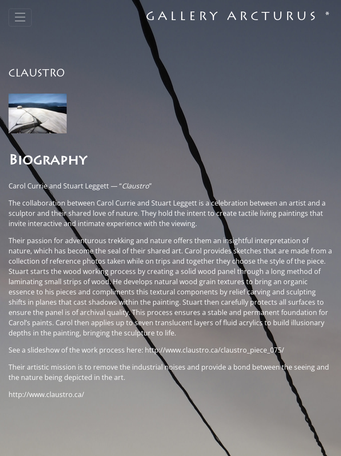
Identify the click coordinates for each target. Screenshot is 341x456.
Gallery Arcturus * (239, 18)
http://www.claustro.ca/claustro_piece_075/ (214, 350)
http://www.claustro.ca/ (46, 394)
